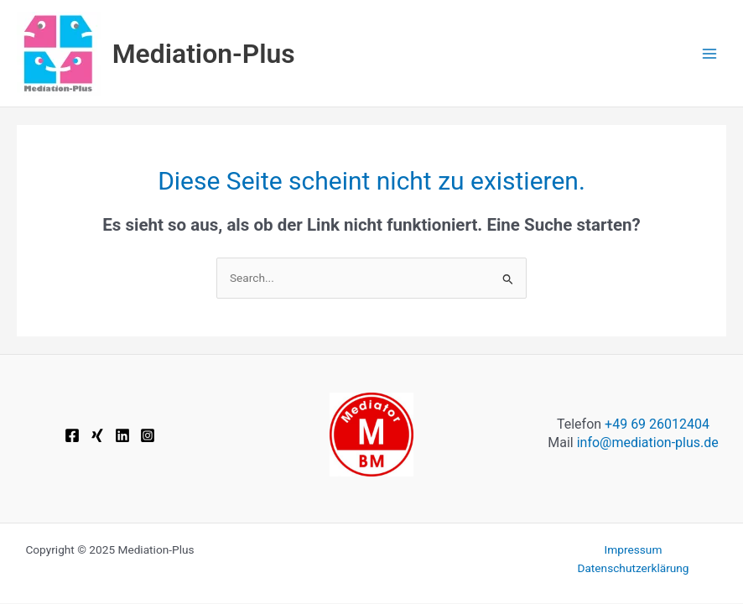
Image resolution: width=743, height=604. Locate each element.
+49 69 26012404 (657, 424)
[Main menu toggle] (710, 53)
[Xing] (97, 435)
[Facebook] (72, 435)
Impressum (633, 549)
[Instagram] (147, 435)
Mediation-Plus (203, 54)
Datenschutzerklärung (632, 568)
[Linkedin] (122, 435)
